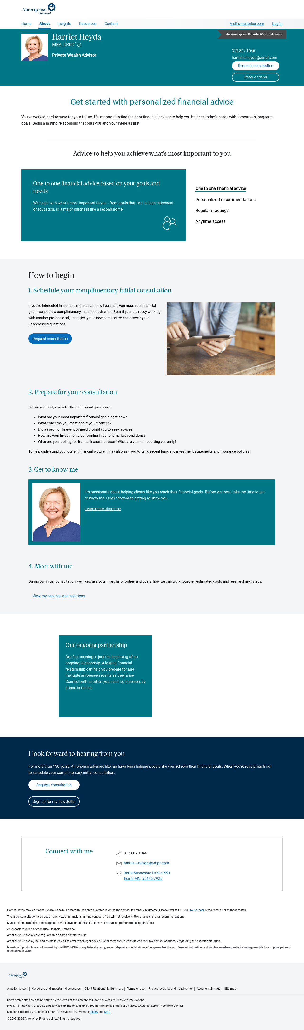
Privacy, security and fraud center (170, 988)
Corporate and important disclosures (56, 988)
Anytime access (210, 221)
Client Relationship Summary (104, 988)
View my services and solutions (59, 596)
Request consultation (50, 338)
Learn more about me (103, 509)
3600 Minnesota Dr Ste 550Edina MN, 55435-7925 (147, 876)
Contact (111, 23)
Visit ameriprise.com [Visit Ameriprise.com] (247, 23)
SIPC (107, 1012)
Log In (277, 23)
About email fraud (208, 988)
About (44, 23)
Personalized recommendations (225, 199)
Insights (64, 23)
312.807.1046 (243, 50)
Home (26, 23)
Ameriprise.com (17, 988)
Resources (87, 23)
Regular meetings (212, 210)
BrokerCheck (196, 910)
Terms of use (136, 988)
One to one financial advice (220, 188)
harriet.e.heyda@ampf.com (254, 57)
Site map (230, 988)
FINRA (94, 1012)
